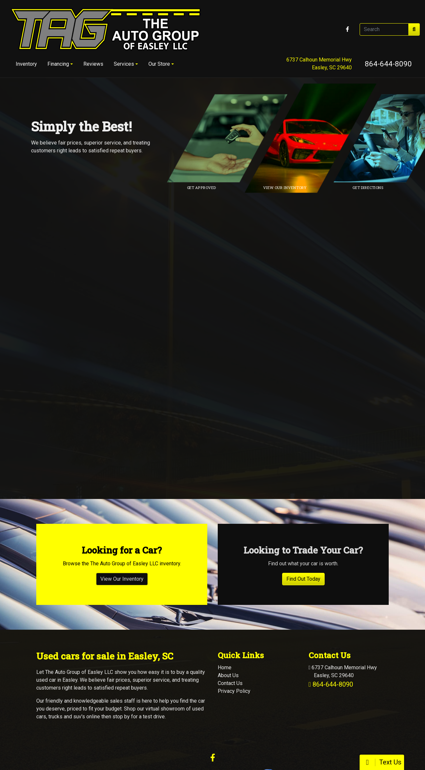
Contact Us (230, 635)
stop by (121, 668)
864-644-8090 (388, 64)
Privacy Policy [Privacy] (234, 643)
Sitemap (222, 723)
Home (224, 619)
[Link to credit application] (232, 138)
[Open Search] (384, 29)
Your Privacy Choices (251, 723)
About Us (228, 627)
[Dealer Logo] (105, 29)
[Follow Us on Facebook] (347, 29)
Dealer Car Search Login (170, 723)
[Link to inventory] (315, 138)
